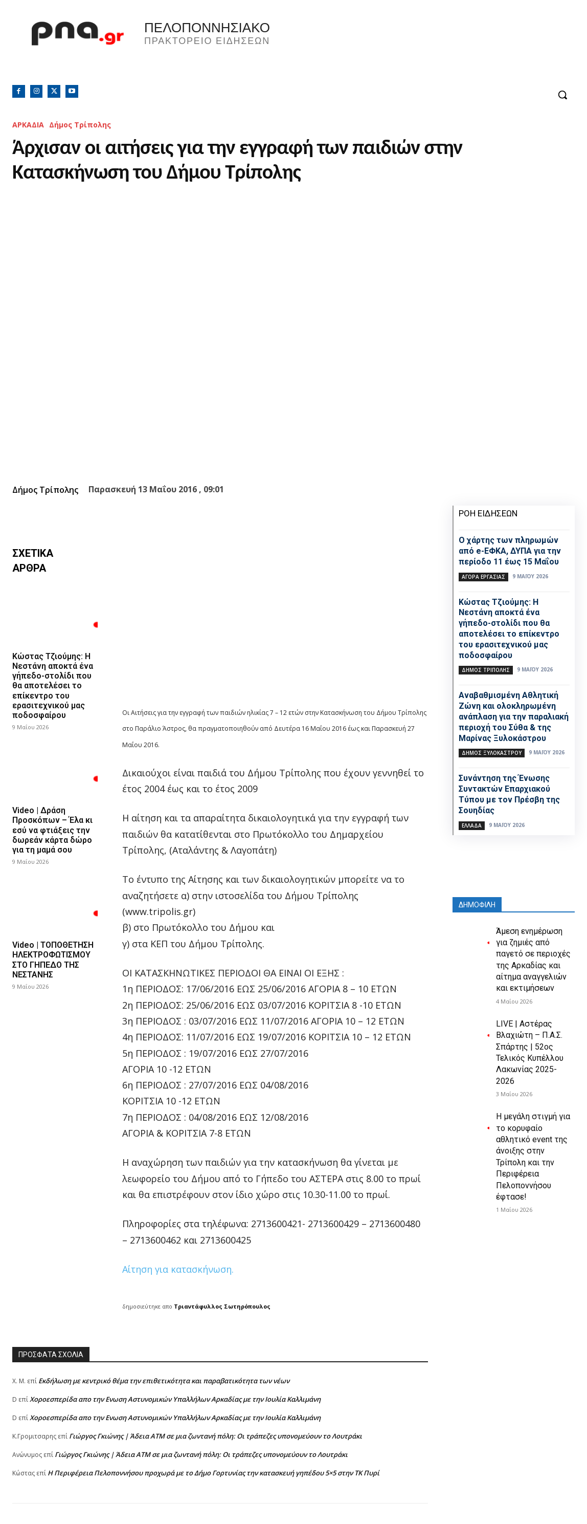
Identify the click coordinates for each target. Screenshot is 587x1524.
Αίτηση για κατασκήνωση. (178, 1269)
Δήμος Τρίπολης (80, 124)
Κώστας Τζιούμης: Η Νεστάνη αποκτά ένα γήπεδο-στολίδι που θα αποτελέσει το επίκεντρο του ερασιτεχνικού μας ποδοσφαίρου (52, 685)
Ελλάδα (472, 825)
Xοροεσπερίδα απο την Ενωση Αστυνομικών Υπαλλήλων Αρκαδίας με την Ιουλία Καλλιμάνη (175, 1399)
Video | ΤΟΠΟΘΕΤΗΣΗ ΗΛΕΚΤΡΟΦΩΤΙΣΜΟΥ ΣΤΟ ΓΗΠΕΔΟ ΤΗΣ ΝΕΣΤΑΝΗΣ (53, 959)
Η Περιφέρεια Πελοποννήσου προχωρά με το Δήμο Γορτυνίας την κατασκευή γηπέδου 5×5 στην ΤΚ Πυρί (213, 1472)
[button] (562, 94)
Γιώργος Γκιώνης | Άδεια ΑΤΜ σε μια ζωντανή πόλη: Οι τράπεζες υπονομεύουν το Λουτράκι (215, 1436)
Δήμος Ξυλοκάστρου (492, 752)
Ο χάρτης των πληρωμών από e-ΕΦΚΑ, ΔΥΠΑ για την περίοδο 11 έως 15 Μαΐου (510, 551)
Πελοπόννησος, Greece (436, 48)
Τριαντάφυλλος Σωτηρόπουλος (222, 1306)
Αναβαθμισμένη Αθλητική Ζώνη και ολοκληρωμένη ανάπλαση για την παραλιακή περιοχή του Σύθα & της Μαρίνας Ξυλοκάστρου (514, 716)
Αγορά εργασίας (483, 576)
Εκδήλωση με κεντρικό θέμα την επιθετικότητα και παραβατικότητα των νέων (163, 1380)
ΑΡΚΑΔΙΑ (28, 124)
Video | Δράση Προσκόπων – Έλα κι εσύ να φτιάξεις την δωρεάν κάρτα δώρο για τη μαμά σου (52, 830)
